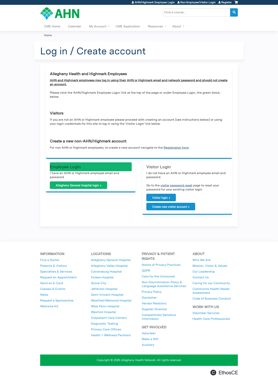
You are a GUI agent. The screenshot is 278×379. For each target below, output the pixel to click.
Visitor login (160, 197)
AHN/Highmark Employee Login (155, 2)
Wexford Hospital (103, 312)
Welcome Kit (49, 306)
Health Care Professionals (211, 319)
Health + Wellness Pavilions (111, 335)
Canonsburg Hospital (106, 271)
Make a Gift (150, 339)
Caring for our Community (211, 283)
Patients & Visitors (53, 266)
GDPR (146, 270)
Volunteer (149, 333)
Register (226, 2)
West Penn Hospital (105, 306)
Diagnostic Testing (104, 323)
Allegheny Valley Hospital (109, 266)
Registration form (176, 147)
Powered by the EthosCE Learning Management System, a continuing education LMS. (224, 372)
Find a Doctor (49, 260)
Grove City (98, 283)
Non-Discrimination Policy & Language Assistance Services (164, 284)
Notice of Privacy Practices (161, 265)
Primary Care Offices (106, 329)
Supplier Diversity (154, 309)
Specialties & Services (56, 271)
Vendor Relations (154, 303)
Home (48, 35)
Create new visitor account (169, 206)
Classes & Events (52, 289)
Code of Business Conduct (211, 298)
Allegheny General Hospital (111, 260)
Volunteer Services (206, 313)
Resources (155, 26)
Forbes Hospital (102, 277)
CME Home (52, 26)
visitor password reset (176, 185)
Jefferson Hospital (104, 289)
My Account (97, 26)
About (176, 26)
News (44, 294)
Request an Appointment (58, 277)
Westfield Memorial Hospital (111, 300)
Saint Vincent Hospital (107, 294)
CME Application (128, 26)
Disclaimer (149, 297)
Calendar (74, 26)
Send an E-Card (51, 283)
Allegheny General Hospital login (77, 185)
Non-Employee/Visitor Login (197, 2)
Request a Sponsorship (57, 300)
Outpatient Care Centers (109, 318)
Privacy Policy (152, 292)
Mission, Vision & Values (209, 266)
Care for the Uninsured (158, 276)
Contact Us (200, 277)
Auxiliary (148, 345)
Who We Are (201, 260)
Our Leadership (203, 271)
